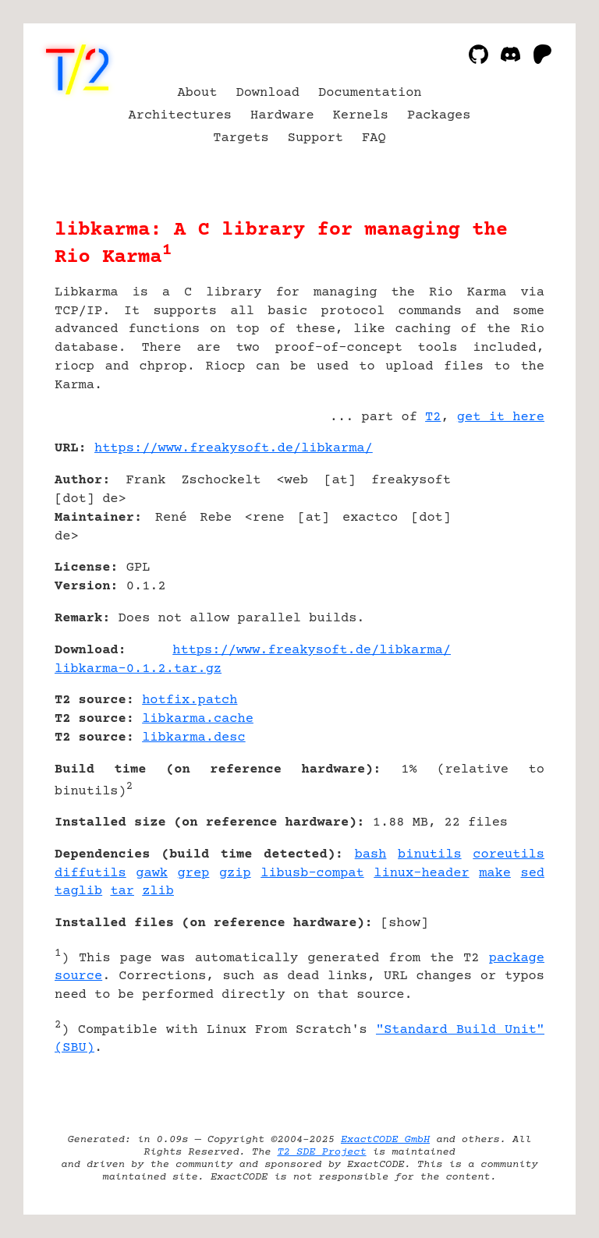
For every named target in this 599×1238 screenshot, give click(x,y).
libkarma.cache (197, 719)
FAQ (374, 138)
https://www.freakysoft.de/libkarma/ (233, 448)
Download (268, 93)
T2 (433, 417)
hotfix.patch (189, 700)
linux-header (421, 873)
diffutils (90, 873)
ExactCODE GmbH (385, 1140)
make (495, 873)
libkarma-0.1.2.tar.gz (138, 669)
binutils (430, 854)
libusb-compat (312, 873)
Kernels (360, 115)
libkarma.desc (194, 737)
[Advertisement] (497, 541)
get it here (500, 417)
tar (122, 891)
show (404, 923)
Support (315, 138)
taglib (78, 891)
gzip (235, 873)
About (197, 93)
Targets (240, 138)
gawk (152, 873)
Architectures (180, 115)
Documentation (370, 93)
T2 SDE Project (321, 1152)
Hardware (282, 115)
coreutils (508, 854)
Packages (439, 115)
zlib (158, 891)
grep (194, 873)
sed (532, 873)
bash (371, 854)
